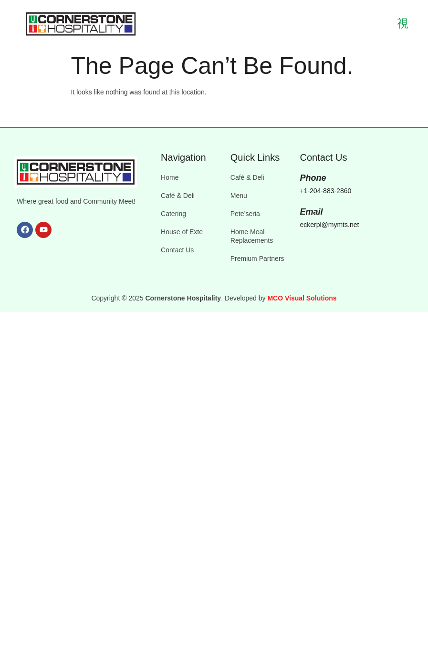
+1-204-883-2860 (325, 191)
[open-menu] (397, 23)
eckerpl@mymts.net (329, 224)
